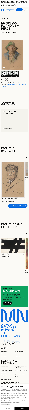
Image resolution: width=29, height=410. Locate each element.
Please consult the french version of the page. (14, 84)
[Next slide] (26, 156)
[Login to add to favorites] (24, 199)
